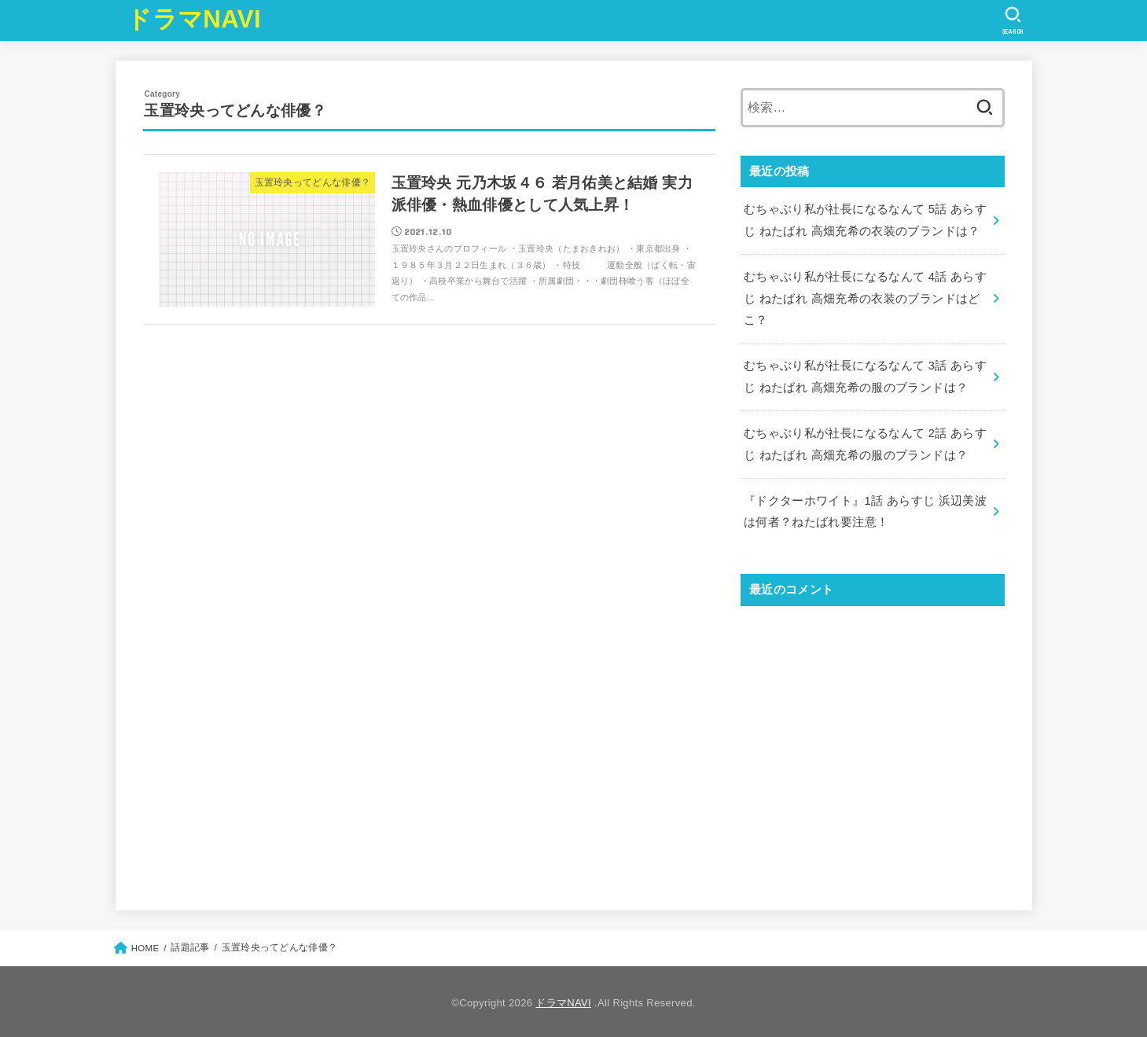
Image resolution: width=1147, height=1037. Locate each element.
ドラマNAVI (194, 19)
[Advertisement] (873, 742)
